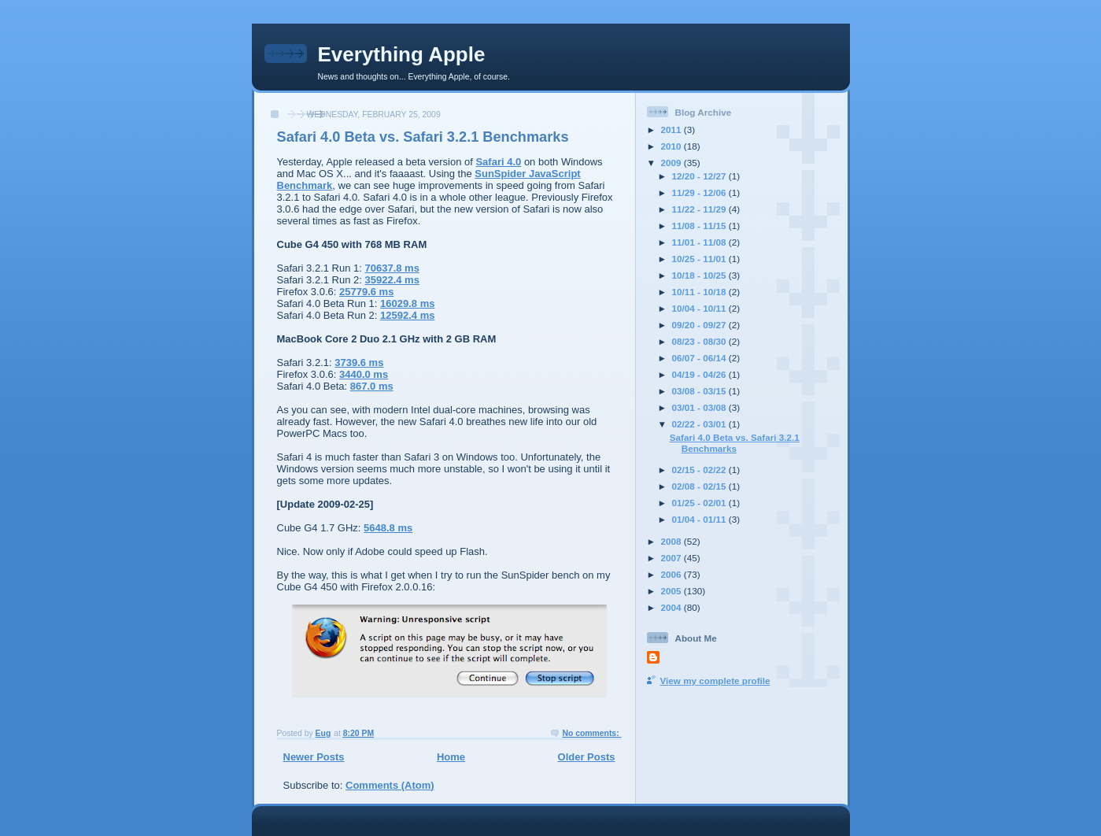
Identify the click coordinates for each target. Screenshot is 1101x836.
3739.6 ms (358, 362)
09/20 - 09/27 (700, 325)
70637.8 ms (392, 268)
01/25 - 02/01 (700, 503)
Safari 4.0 (498, 162)
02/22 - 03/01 (700, 424)
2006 (672, 574)
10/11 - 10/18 (700, 292)
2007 (672, 558)
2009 (672, 162)
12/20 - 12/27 (700, 176)
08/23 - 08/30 (700, 341)
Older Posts (586, 757)
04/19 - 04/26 (700, 374)
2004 (672, 607)
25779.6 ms (366, 292)
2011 (672, 129)
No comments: (591, 733)
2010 (672, 146)
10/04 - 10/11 (700, 308)
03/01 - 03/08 (700, 407)
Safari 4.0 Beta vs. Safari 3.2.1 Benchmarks (423, 137)
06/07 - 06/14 (700, 358)
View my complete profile (715, 680)
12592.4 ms (407, 315)
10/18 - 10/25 (700, 275)
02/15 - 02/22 (700, 469)
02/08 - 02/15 (700, 486)
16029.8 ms (407, 303)
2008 (672, 541)
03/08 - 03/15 (700, 391)
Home (451, 757)
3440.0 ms (363, 374)
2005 (672, 591)
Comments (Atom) (389, 785)
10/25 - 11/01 (700, 258)
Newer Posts (314, 757)
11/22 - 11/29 (700, 209)
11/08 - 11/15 (700, 225)
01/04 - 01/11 (700, 519)
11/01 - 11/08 (700, 242)
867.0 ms (371, 386)
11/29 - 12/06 (700, 192)
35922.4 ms (392, 280)
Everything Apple (402, 54)
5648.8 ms (388, 528)
